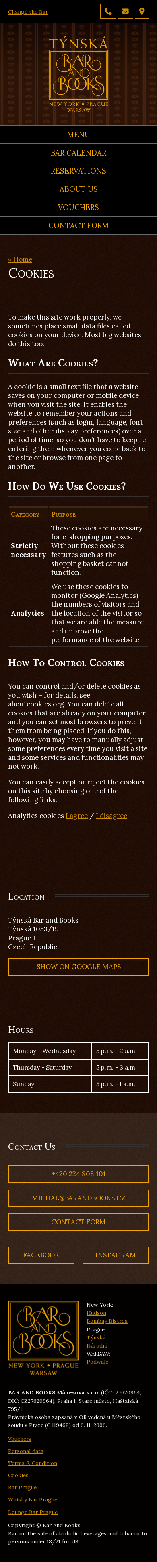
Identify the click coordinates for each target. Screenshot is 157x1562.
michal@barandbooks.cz (79, 1198)
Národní (97, 1345)
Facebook (41, 1255)
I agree (77, 815)
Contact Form (78, 225)
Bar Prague (22, 1487)
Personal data (25, 1451)
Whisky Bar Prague (32, 1499)
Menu (78, 134)
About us (79, 189)
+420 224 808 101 (79, 1173)
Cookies (18, 1475)
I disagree (111, 815)
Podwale (97, 1361)
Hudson (96, 1312)
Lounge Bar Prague (33, 1512)
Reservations (78, 171)
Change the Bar (28, 11)
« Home (20, 259)
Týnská (96, 1337)
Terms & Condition (32, 1463)
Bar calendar (78, 153)
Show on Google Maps (79, 966)
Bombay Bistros (107, 1320)
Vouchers (78, 207)
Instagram (115, 1255)
